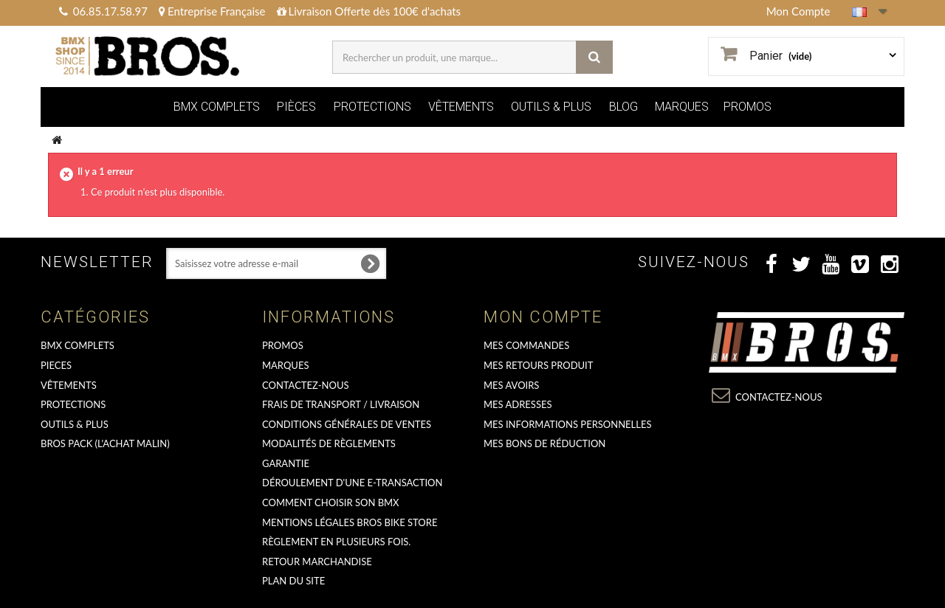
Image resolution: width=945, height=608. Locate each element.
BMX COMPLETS (216, 107)
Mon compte (543, 317)
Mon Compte (798, 11)
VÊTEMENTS (461, 107)
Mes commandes (526, 345)
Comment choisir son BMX (330, 502)
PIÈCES (296, 107)
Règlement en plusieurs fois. (336, 541)
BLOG (623, 107)
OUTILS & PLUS (551, 107)
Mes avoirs (511, 385)
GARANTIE (285, 463)
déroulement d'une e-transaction (352, 482)
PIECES (56, 365)
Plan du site (293, 581)
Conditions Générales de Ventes (346, 424)
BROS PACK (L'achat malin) (105, 443)
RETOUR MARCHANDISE (317, 561)
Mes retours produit (538, 365)
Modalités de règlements (329, 443)
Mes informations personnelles (568, 424)
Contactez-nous (305, 385)
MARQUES (682, 107)
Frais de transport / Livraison (340, 404)
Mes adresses (518, 404)
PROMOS (748, 107)
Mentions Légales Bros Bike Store (349, 522)
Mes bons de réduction (544, 443)
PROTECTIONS (372, 107)
